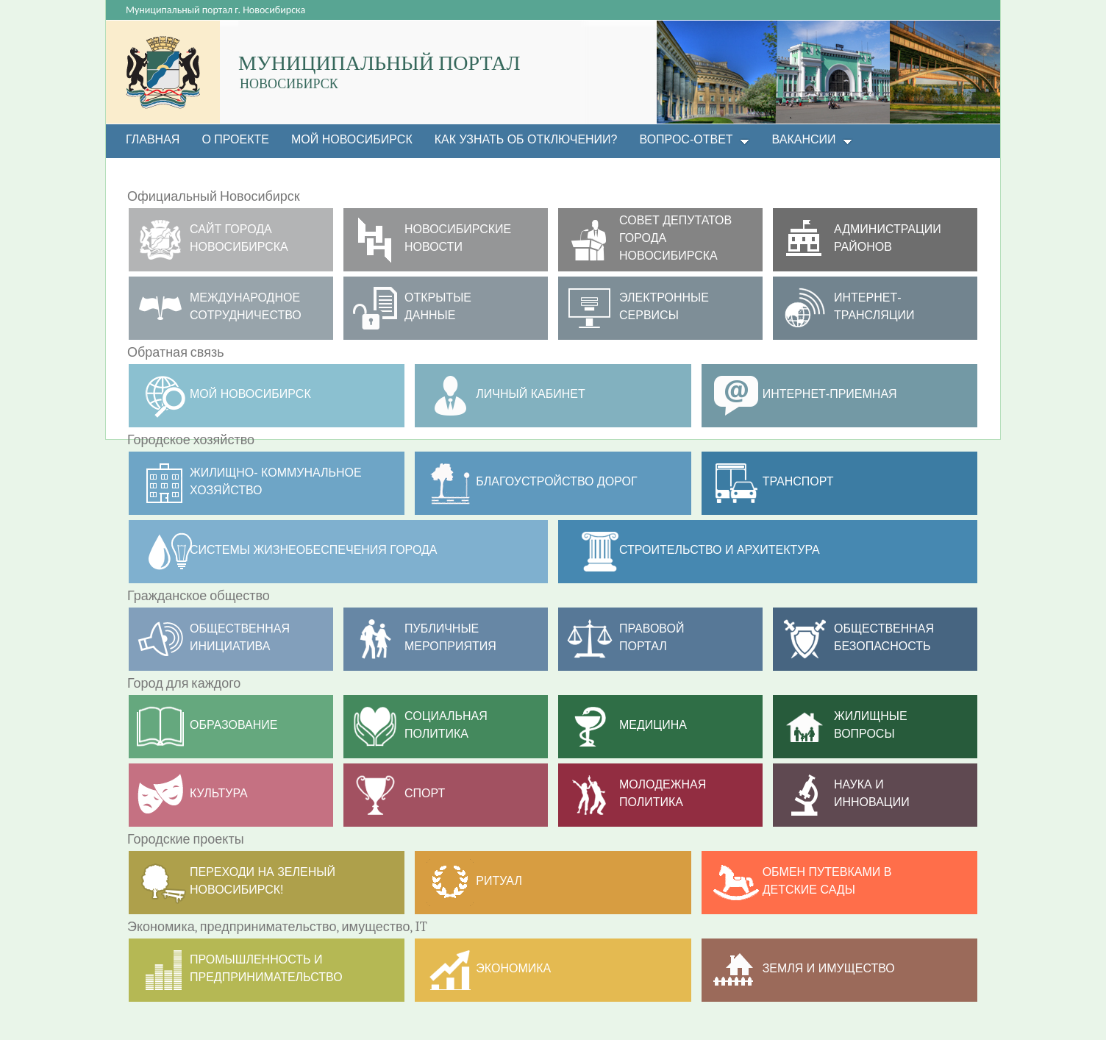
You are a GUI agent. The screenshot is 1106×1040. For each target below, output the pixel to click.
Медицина (653, 725)
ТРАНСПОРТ (798, 481)
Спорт (424, 793)
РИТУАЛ (499, 881)
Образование (234, 725)
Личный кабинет (530, 394)
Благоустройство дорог (556, 481)
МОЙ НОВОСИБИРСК (250, 394)
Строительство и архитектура (719, 550)
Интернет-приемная (830, 394)
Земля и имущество (829, 968)
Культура (219, 793)
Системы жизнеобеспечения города (314, 550)
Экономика (513, 968)
